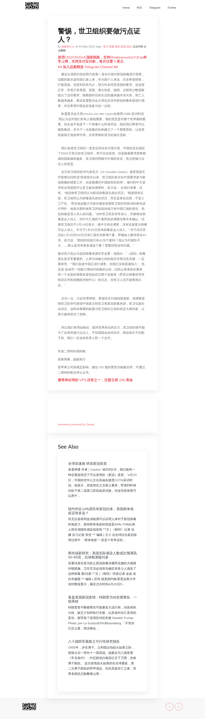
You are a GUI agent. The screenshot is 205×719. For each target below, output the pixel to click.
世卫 (105, 46)
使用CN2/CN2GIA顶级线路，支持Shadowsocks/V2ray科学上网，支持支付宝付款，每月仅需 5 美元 (102, 59)
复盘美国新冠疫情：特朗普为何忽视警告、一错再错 (102, 599)
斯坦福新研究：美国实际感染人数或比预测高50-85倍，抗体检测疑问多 (102, 555)
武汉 (129, 46)
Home (126, 7)
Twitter (171, 7)
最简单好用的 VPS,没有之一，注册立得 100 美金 (95, 380)
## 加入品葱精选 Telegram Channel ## (88, 67)
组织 (117, 46)
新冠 (123, 46)
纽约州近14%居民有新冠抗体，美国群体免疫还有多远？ (101, 511)
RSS (139, 7)
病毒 (111, 46)
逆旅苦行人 (67, 46)
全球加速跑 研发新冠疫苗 (87, 463)
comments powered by (76, 424)
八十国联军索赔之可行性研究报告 (94, 641)
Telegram (154, 7)
